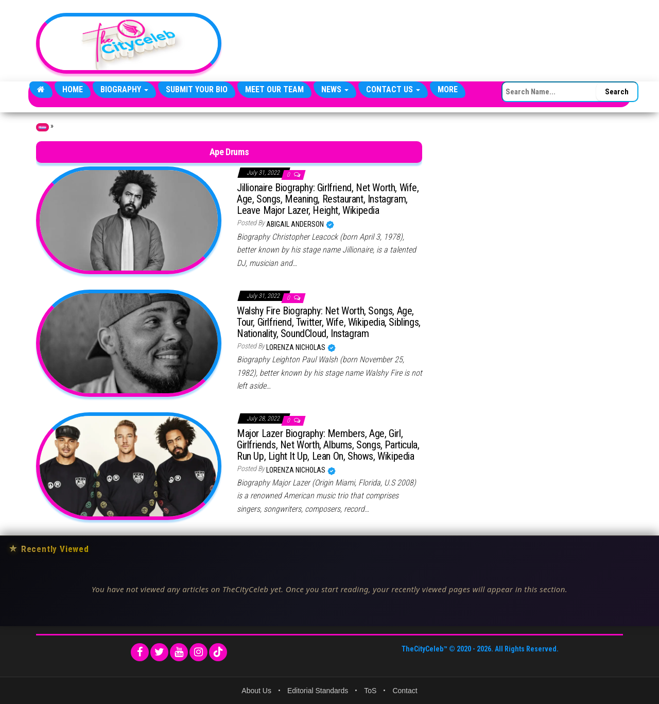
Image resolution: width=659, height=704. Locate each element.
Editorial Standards (317, 690)
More (448, 89)
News (335, 89)
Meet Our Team (274, 89)
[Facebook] (140, 652)
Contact (404, 690)
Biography (124, 89)
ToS (370, 690)
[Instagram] (198, 652)
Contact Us (393, 89)
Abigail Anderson (295, 224)
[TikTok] (218, 652)
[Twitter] (159, 652)
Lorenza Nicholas (296, 347)
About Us (256, 690)
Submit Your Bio (197, 89)
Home (72, 89)
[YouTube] (179, 652)
